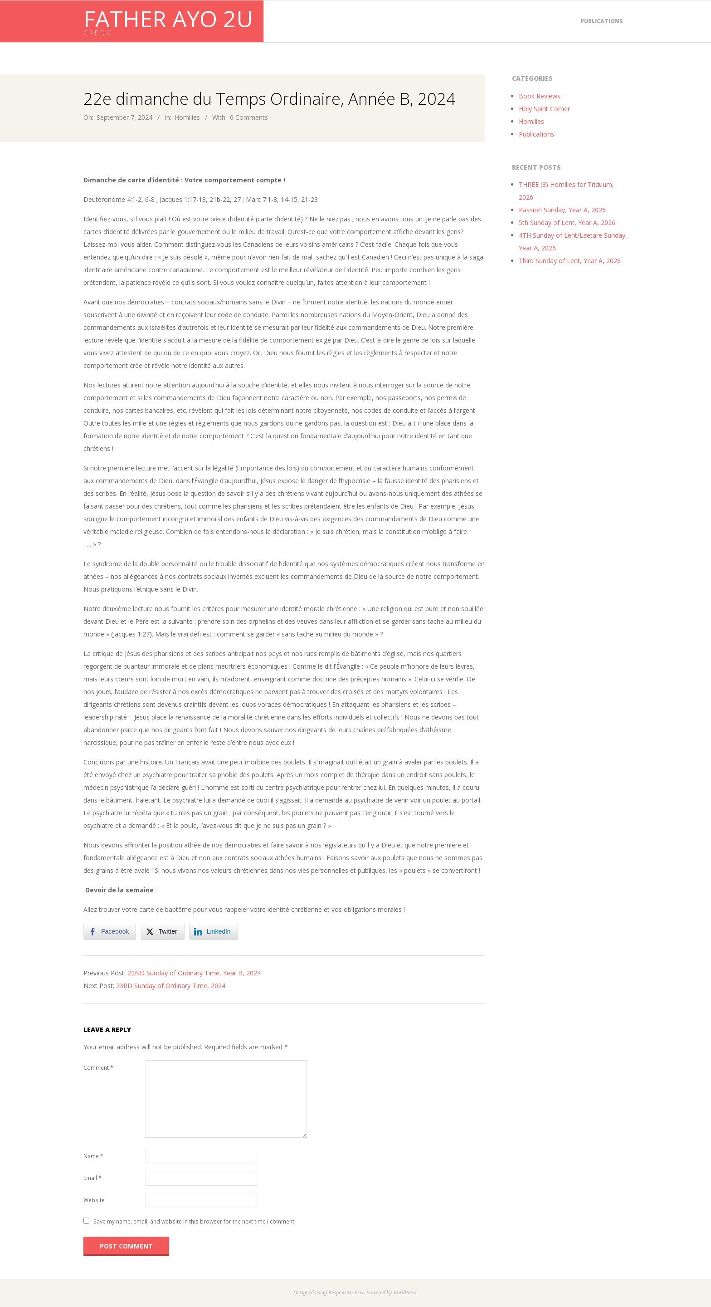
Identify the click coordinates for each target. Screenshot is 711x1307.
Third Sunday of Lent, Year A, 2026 (570, 260)
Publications (601, 21)
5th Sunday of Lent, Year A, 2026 (567, 222)
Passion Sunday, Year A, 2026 (562, 210)
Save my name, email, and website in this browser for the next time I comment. (194, 1221)
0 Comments (249, 117)
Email (92, 1178)
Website (94, 1200)
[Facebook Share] (109, 931)
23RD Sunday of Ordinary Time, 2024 (170, 985)
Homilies (187, 117)
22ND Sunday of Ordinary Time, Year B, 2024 (194, 973)
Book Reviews (539, 96)
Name (93, 1156)
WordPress (404, 1292)
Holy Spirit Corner (544, 108)
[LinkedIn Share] (213, 931)
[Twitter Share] (162, 931)
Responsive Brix (346, 1292)
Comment (98, 1068)
